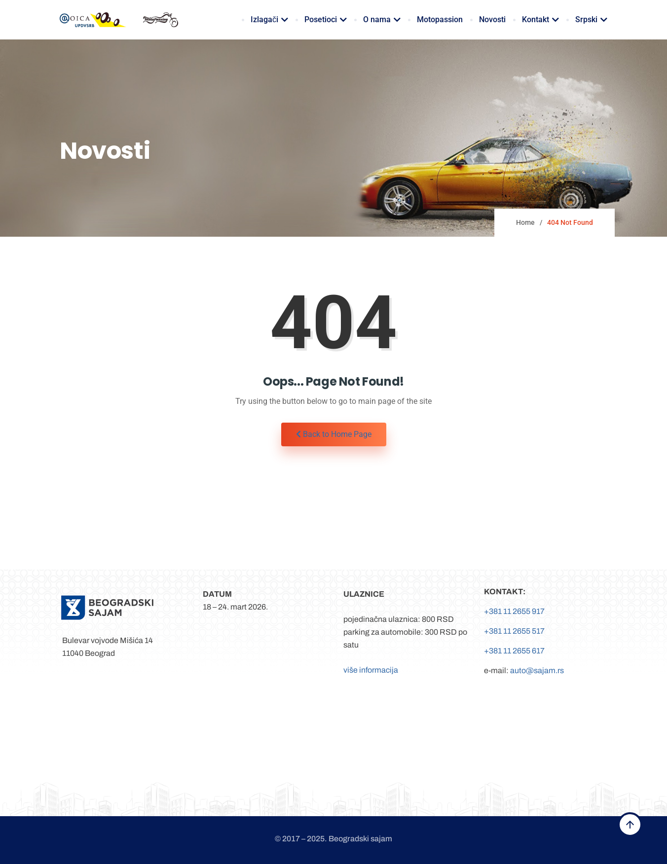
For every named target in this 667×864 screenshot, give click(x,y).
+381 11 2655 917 (514, 611)
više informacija (370, 670)
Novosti (492, 19)
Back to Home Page (333, 434)
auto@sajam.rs (537, 670)
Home (525, 222)
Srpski (591, 19)
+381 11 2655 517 (514, 631)
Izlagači (269, 19)
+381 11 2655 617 (514, 650)
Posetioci (325, 19)
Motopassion (440, 19)
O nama (382, 19)
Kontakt (540, 19)
